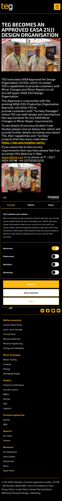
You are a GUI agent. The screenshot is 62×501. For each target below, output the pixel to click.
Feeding (7, 364)
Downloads (8, 461)
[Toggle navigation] (57, 7)
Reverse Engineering (13, 343)
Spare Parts (8, 470)
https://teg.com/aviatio (18, 142)
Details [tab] (31, 205)
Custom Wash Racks (12, 324)
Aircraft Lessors (10, 389)
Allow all (31, 284)
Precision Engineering (13, 415)
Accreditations (10, 452)
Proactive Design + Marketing (26, 493)
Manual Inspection (12, 339)
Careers (6, 440)
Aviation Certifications (13, 385)
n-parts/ (39, 142)
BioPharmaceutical (12, 320)
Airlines (6, 399)
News (5, 466)
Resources (8, 447)
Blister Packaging (11, 355)
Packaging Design (11, 373)
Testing (6, 369)
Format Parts (9, 334)
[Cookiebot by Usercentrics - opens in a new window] (47, 197)
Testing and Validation (13, 348)
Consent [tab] (11, 205)
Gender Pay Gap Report (41, 489)
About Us (7, 431)
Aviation (7, 380)
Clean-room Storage (12, 329)
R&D (5, 424)
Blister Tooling (10, 359)
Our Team (7, 435)
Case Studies (9, 456)
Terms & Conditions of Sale (40, 485)
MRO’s (6, 394)
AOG (5, 403)
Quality (6, 419)
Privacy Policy (8, 489)
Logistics (7, 408)
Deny (31, 301)
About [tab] (51, 205)
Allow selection (31, 293)
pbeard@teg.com (12, 157)
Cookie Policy (22, 489)
